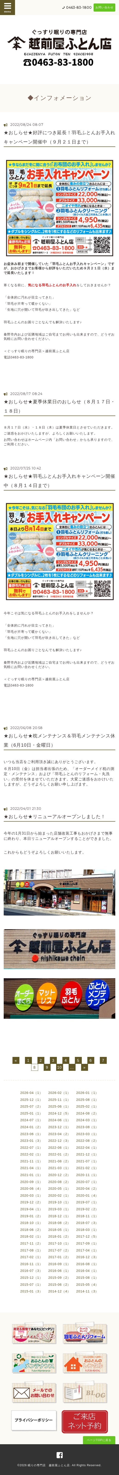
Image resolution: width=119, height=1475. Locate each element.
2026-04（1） (31, 1093)
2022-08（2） (87, 1141)
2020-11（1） (87, 1175)
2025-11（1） (59, 1100)
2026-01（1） (87, 1093)
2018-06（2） (31, 1230)
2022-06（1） (59, 1147)
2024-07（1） (31, 1120)
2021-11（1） (31, 1161)
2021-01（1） (31, 1175)
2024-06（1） (59, 1120)
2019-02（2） (87, 1209)
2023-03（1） (87, 1134)
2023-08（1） (87, 1127)
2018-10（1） (31, 1223)
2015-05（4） (87, 1284)
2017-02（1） (31, 1257)
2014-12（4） (59, 1291)
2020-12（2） (59, 1175)
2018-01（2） (59, 1236)
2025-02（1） (87, 1106)
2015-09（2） (59, 1277)
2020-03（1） (31, 1195)
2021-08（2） (59, 1161)
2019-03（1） (59, 1209)
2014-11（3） (87, 1291)
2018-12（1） (59, 1216)
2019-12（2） (31, 1202)
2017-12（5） (87, 1236)
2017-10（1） (59, 1243)
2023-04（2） (59, 1134)
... (72, 1067)
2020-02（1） (59, 1195)
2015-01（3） (31, 1291)
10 (59, 1067)
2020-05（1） (59, 1188)
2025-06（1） (59, 1106)
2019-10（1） (59, 1202)
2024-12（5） (59, 1113)
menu (7, 7)
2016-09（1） (59, 1264)
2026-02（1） (59, 1093)
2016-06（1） (59, 1271)
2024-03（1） (87, 1120)
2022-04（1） (87, 1147)
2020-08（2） (59, 1182)
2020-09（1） (31, 1182)
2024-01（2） (31, 1127)
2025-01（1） (31, 1113)
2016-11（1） (31, 1264)
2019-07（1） (87, 1202)
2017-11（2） (31, 1243)
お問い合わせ (104, 7)
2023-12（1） (59, 1127)
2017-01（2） (59, 1257)
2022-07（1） (31, 1147)
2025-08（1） (87, 1100)
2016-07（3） (31, 1271)
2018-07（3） (87, 1223)
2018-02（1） (31, 1236)
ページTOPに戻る (99, 1440)
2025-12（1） (31, 1100)
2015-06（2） (59, 1284)
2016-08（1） (87, 1264)
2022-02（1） (31, 1154)
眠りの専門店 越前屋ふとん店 (49, 1465)
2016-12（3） (87, 1257)
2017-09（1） (87, 1243)
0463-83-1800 (79, 8)
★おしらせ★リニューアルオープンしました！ (55, 816)
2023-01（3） (31, 1141)
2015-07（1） (31, 1284)
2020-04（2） (87, 1188)
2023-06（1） (31, 1134)
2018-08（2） (59, 1223)
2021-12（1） (87, 1154)
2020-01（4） (87, 1195)
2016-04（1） (87, 1271)
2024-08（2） (87, 1113)
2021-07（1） (87, 1161)
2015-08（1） (87, 1277)
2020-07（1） (87, 1182)
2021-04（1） (31, 1168)
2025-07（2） (31, 1106)
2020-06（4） (31, 1188)
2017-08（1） (31, 1250)
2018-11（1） (87, 1216)
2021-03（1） (59, 1168)
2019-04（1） (31, 1209)
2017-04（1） (87, 1250)
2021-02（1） (87, 1168)
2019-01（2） (31, 1216)
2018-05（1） (59, 1230)
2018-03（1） (87, 1230)
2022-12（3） (59, 1141)
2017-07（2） (59, 1250)
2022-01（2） (59, 1154)
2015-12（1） (31, 1277)
